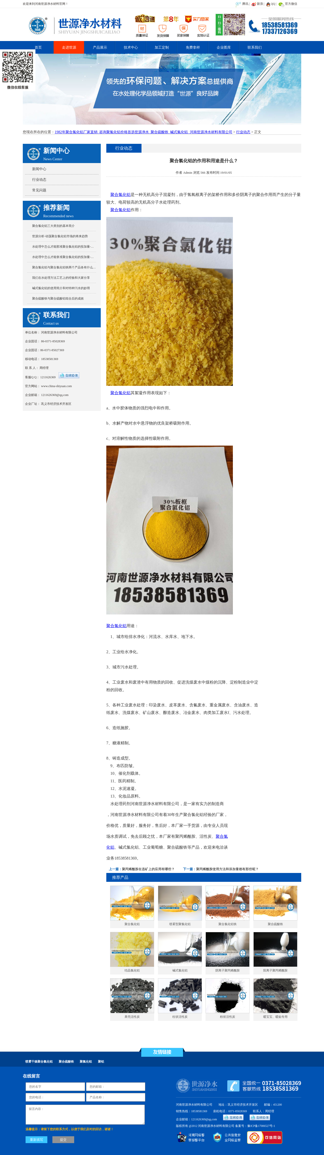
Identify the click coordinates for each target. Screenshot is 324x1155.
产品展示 (100, 47)
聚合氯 (222, 836)
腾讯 (245, 3)
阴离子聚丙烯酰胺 (227, 970)
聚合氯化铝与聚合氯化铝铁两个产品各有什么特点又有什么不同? (75, 267)
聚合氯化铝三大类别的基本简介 (53, 225)
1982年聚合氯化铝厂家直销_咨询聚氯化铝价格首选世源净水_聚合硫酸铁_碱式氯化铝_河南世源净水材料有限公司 (143, 132)
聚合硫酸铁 (275, 924)
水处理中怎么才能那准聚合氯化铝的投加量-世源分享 (67, 246)
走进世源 (69, 47)
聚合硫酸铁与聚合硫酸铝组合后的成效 (58, 298)
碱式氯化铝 (180, 970)
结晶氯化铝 (132, 970)
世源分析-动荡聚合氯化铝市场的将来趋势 (60, 236)
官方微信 (291, 3)
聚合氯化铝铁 (227, 924)
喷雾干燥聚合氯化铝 (39, 1061)
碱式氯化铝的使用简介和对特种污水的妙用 (61, 288)
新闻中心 (39, 169)
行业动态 (243, 132)
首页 (38, 47)
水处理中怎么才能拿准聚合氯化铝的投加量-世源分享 (67, 256)
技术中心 (131, 47)
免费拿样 (193, 47)
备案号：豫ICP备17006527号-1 (255, 1125)
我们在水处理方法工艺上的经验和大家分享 (61, 277)
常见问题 (39, 190)
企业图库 (224, 47)
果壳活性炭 (132, 1017)
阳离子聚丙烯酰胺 (275, 970)
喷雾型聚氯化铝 (180, 924)
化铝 (110, 847)
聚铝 (101, 1061)
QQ (273, 3)
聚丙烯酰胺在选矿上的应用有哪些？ (148, 869)
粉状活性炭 (227, 1017)
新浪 (260, 3)
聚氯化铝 (86, 1061)
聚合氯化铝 (120, 194)
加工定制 (162, 47)
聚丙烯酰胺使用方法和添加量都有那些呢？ (227, 869)
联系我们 (255, 47)
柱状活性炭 (180, 1017)
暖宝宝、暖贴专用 (275, 1017)
